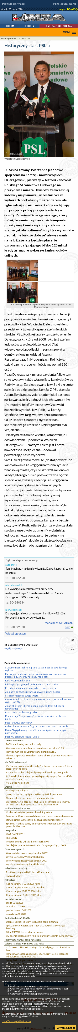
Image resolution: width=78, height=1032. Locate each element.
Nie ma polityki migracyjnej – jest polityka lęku (30, 798)
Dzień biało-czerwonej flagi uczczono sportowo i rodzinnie (36, 726)
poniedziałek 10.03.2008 (18, 910)
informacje (24, 38)
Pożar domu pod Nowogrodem (21, 712)
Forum (10, 26)
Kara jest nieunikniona (17, 680)
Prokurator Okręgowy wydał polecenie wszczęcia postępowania (39, 816)
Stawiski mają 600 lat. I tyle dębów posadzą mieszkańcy (34, 819)
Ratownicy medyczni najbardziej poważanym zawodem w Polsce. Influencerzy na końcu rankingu (35, 675)
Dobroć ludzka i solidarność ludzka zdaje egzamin (32, 921)
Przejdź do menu (64, 3)
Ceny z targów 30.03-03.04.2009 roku (25, 887)
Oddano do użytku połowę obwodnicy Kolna (29, 812)
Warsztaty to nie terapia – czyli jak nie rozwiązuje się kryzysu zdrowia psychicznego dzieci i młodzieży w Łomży (38, 803)
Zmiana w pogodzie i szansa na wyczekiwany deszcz (32, 691)
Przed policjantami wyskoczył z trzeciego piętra (30, 688)
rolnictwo (10, 879)
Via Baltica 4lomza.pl (16, 762)
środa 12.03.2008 (14, 902)
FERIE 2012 (11, 837)
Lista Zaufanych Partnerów (16, 1021)
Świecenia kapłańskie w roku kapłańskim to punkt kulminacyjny (39, 935)
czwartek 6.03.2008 (16, 914)
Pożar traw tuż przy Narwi (18, 722)
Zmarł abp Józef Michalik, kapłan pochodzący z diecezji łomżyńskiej (34, 707)
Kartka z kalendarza (59, 26)
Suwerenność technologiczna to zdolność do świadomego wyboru (36, 669)
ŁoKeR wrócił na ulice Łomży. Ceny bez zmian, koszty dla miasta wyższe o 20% (38, 700)
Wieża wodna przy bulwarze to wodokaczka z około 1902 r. (36, 748)
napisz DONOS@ (68, 9)
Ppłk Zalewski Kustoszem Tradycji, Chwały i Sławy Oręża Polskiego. (36, 927)
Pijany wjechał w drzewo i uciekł (22, 736)
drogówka (10, 830)
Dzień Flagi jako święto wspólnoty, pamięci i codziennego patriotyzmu (35, 731)
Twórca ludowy (14, 876)
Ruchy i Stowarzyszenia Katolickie (23, 939)
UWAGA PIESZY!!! (15, 834)
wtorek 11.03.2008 (15, 906)
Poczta (29, 26)
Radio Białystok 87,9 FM (17, 808)
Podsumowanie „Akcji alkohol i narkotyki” (28, 841)
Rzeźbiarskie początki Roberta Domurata (27, 872)
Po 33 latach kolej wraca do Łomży (23, 744)
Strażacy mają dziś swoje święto (21, 695)
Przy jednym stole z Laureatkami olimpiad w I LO (31, 751)
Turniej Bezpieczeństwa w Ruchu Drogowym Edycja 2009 (36, 845)
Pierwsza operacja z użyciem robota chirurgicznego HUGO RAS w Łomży (39, 757)
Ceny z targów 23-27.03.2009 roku (23, 891)
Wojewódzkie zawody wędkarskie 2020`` (27, 853)
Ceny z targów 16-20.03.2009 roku (23, 895)
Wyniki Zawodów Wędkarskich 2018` (25, 864)
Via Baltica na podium (17, 782)
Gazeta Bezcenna (14, 740)
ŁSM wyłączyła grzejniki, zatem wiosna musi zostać (31, 684)
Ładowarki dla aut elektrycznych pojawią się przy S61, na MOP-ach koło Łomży (39, 777)
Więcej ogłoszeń (15, 633)
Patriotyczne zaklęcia (17, 790)
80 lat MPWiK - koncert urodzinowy (24, 932)
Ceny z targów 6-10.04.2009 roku (23, 883)
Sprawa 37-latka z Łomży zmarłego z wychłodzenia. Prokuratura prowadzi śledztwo (39, 825)
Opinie (8, 786)
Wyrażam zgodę (66, 1027)
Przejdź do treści (13, 3)
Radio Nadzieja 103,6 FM (17, 918)
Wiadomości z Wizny (16, 868)
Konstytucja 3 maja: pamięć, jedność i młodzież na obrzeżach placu (37, 717)
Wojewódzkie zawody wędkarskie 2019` (27, 860)
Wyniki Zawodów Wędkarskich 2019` (25, 856)
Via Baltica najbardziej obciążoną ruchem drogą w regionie (37, 772)
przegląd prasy (13, 899)
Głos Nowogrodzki (15, 849)
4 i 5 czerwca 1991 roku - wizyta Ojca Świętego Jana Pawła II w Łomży (38, 948)
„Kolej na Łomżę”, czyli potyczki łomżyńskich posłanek (34, 794)
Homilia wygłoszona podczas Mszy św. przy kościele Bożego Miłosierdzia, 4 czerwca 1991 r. (37, 955)
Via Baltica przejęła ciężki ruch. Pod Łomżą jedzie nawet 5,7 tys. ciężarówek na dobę (39, 767)
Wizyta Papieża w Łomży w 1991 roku (24, 943)
